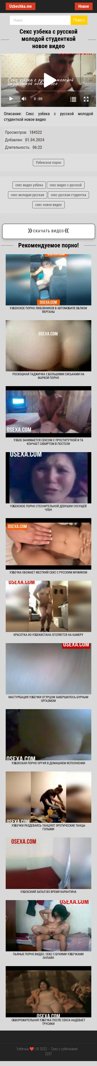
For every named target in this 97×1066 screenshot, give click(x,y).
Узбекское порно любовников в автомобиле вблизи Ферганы (48, 310)
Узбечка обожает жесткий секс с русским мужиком (48, 572)
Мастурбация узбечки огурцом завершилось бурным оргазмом (48, 699)
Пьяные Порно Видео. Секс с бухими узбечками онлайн (48, 956)
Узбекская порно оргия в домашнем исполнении (48, 763)
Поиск (79, 20)
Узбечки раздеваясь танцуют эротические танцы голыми (48, 827)
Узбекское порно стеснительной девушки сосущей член (48, 508)
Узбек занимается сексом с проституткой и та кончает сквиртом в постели (48, 442)
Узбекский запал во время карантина (48, 892)
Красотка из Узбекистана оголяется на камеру (48, 635)
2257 (48, 1054)
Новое (83, 6)
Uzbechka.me (20, 6)
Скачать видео (48, 230)
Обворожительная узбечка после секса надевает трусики (48, 1022)
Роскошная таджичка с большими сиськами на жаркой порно (48, 376)
